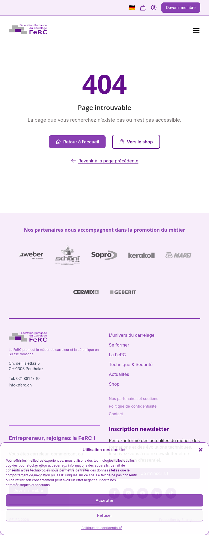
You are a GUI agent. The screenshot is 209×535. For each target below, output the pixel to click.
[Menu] (195, 30)
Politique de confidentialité (101, 528)
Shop (114, 384)
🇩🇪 (131, 7)
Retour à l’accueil (77, 141)
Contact (116, 413)
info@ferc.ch (20, 385)
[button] (200, 449)
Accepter (104, 500)
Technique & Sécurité (131, 364)
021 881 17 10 (27, 378)
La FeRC (117, 354)
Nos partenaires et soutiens (133, 398)
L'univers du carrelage (132, 335)
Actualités (119, 374)
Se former (119, 345)
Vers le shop (136, 141)
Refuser (104, 515)
